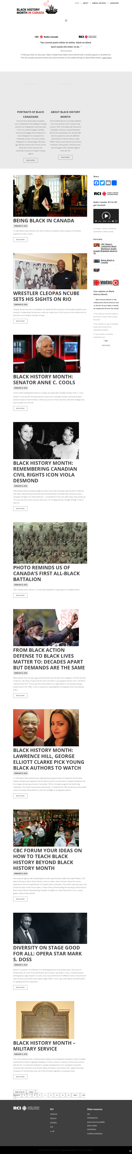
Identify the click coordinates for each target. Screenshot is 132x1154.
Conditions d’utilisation (95, 1133)
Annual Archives (99, 3)
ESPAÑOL (53, 1122)
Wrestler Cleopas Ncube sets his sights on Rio (46, 296)
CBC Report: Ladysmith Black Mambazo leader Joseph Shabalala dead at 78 (105, 249)
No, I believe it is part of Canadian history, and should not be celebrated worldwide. (105, 327)
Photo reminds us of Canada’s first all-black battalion (46, 573)
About (85, 3)
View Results (106, 345)
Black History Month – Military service (44, 1045)
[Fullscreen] (116, 221)
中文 (51, 1127)
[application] (106, 216)
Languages (114, 3)
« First (31, 1092)
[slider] (104, 221)
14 (68, 1095)
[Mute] (113, 221)
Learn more (106, 58)
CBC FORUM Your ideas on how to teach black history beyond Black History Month (47, 859)
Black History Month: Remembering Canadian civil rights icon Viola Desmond (45, 472)
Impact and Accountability (96, 1122)
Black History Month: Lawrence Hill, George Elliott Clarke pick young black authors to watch (48, 759)
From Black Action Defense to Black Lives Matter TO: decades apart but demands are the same (49, 659)
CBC (88, 1114)
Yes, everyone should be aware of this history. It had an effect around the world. (105, 317)
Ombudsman (91, 1129)
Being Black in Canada (43, 220)
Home (77, 3)
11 (51, 1095)
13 (62, 1095)
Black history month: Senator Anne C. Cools (44, 379)
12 (57, 1095)
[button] (106, 216)
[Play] (96, 221)
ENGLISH (53, 1118)
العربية (52, 1131)
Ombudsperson (92, 1118)
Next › (76, 1095)
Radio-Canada (92, 1125)
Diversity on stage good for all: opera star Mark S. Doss (47, 953)
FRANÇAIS (53, 1114)
